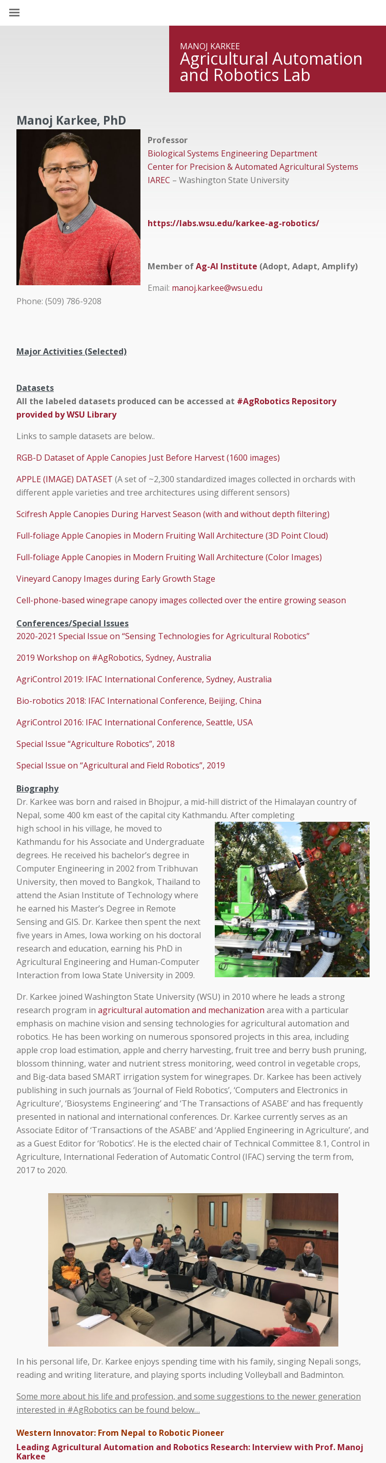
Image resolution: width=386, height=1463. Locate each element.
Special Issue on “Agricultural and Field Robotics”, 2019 (120, 765)
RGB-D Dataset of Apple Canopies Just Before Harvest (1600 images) (148, 457)
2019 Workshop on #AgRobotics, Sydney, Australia (113, 657)
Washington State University (193, 12)
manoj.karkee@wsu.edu (217, 287)
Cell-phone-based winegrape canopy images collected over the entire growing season (182, 600)
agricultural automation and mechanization (181, 1010)
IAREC (159, 180)
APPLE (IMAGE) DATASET (64, 479)
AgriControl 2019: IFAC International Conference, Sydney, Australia (144, 679)
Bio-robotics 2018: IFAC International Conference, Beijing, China (138, 700)
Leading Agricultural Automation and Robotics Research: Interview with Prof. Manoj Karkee (189, 1451)
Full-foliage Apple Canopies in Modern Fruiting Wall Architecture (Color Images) (169, 557)
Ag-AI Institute (226, 266)
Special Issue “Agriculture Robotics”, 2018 (95, 743)
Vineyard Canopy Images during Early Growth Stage (115, 578)
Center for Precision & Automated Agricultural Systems (253, 166)
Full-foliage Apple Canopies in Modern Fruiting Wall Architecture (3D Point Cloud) (172, 535)
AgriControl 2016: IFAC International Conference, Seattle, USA (134, 722)
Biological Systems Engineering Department (232, 153)
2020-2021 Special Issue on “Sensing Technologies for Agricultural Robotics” (163, 636)
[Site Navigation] (25, 13)
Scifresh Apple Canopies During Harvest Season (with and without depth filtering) (173, 514)
